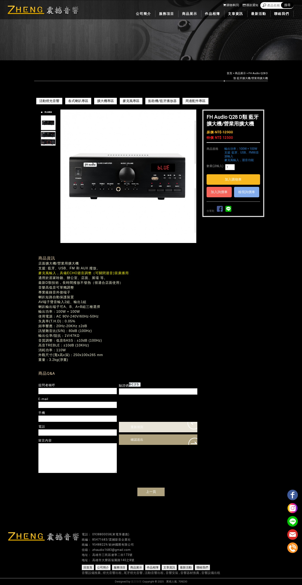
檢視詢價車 (246, 192)
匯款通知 (250, 5)
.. (164, 581)
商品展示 (240, 73)
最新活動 (186, 567)
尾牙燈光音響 (133, 573)
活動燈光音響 (49, 101)
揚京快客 (136, 581)
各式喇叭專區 (78, 101)
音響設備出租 (210, 573)
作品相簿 (153, 567)
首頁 (229, 73)
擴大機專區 (105, 101)
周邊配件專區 (195, 101)
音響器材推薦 (189, 573)
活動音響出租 (154, 573)
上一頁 (151, 492)
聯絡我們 (202, 567)
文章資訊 (169, 567)
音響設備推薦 (91, 573)
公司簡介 (103, 567)
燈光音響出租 (112, 573)
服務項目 (119, 567)
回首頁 (87, 567)
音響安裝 (172, 573)
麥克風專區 (131, 101)
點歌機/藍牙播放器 (162, 101)
